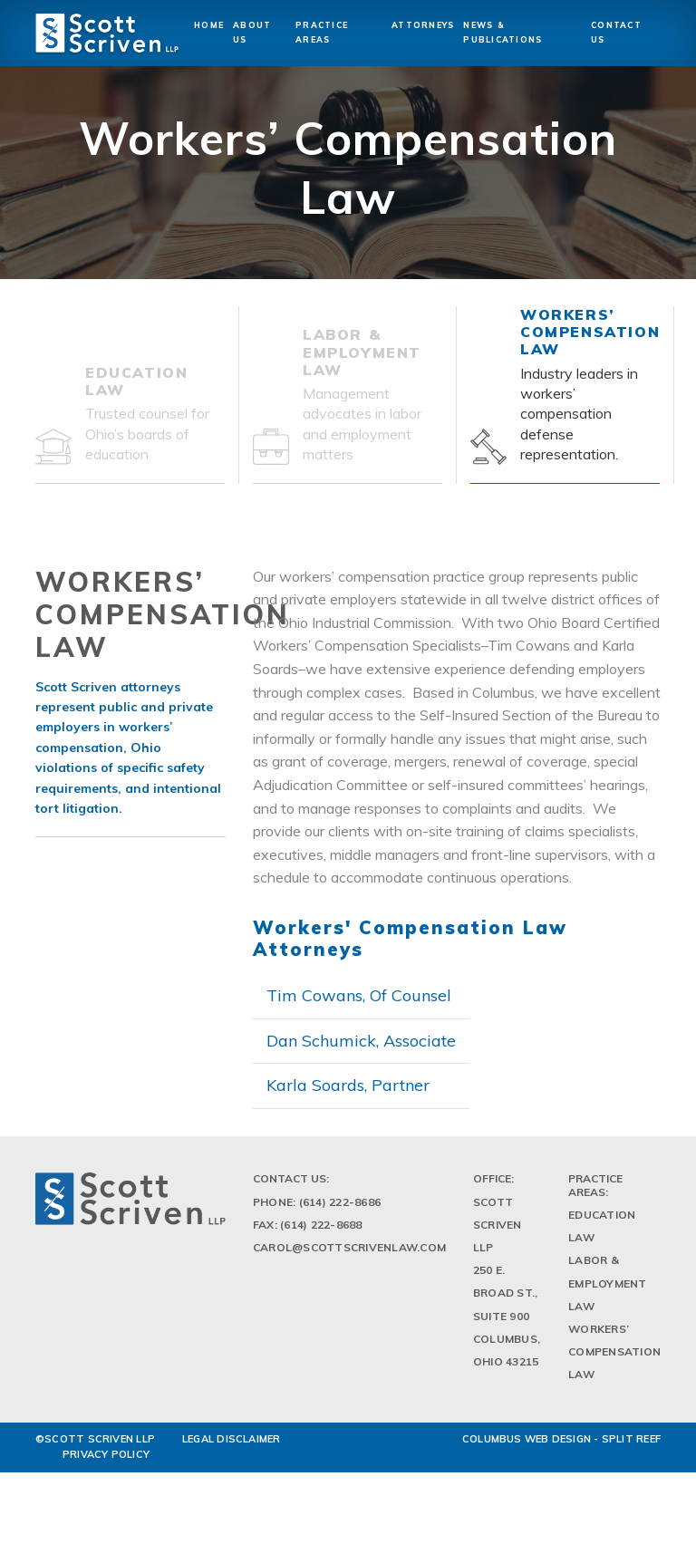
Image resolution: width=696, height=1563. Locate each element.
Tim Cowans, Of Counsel (358, 995)
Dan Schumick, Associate (361, 1040)
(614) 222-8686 (340, 1211)
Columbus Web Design (526, 1447)
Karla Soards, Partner (348, 1085)
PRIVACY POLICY (106, 1463)
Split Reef (631, 1447)
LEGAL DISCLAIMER (231, 1447)
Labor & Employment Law (607, 1291)
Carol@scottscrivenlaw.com (349, 1256)
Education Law (601, 1235)
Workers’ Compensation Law (614, 1360)
